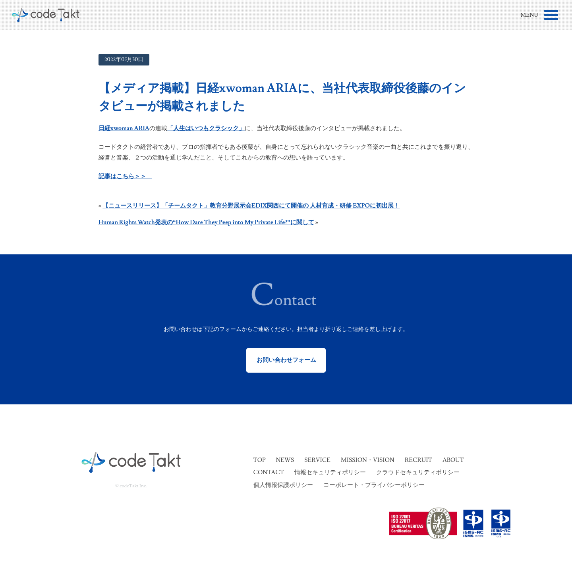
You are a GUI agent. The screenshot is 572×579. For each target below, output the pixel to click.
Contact (268, 472)
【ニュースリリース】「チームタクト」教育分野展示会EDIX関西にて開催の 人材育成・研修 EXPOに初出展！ (251, 206)
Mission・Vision (367, 460)
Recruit (418, 460)
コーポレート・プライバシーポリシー (374, 485)
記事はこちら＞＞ (125, 176)
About (453, 460)
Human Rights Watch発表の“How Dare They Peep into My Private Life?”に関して (206, 222)
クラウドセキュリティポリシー (418, 472)
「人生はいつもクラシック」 (206, 128)
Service (317, 460)
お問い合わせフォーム (286, 360)
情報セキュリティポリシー (330, 472)
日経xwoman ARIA (124, 128)
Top (259, 460)
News (285, 460)
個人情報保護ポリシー (283, 485)
